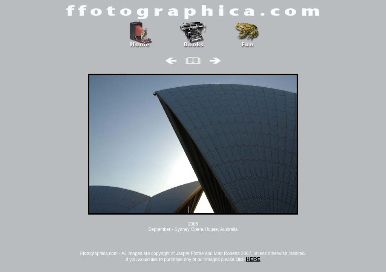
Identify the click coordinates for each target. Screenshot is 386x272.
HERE (253, 259)
